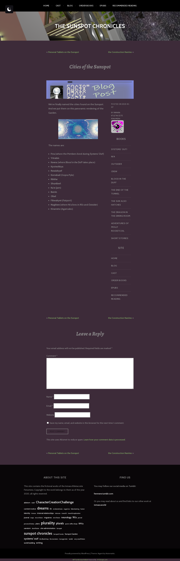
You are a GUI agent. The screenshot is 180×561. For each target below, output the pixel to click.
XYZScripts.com (102, 560)
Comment (51, 356)
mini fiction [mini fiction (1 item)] (56, 518)
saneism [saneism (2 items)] (27, 528)
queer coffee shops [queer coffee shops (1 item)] (71, 524)
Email (49, 405)
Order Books (86, 6)
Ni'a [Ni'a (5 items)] (75, 517)
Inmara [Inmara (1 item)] (33, 513)
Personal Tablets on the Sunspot (63, 52)
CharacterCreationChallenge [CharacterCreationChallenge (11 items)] (55, 502)
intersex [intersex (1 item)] (57, 513)
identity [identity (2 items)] (27, 513)
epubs (103, 6)
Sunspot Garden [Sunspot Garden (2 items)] (71, 534)
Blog (70, 6)
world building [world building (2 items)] (29, 543)
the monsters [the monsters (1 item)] (54, 539)
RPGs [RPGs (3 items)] (81, 523)
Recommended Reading (125, 6)
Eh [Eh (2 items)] (51, 509)
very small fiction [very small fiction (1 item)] (79, 539)
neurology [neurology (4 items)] (66, 517)
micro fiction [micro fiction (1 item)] (39, 518)
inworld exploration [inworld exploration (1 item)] (74, 513)
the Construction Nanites (120, 52)
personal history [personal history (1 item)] (29, 524)
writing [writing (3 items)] (39, 543)
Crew (114, 171)
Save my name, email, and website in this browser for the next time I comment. (87, 423)
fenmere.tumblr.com (103, 493)
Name (49, 396)
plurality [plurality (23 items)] (48, 523)
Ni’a (113, 156)
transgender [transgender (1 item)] (63, 539)
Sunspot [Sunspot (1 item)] (59, 528)
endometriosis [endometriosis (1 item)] (58, 509)
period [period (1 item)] (80, 518)
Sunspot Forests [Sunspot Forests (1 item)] (58, 534)
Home (46, 6)
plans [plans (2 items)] (38, 524)
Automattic (110, 553)
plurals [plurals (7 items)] (60, 523)
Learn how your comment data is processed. (104, 439)
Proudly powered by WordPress (77, 553)
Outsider (116, 164)
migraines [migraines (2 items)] (48, 518)
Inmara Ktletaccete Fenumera (117, 115)
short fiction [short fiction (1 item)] (35, 528)
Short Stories (119, 238)
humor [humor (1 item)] (82, 509)
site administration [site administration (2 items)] (47, 528)
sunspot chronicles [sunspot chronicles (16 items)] (38, 533)
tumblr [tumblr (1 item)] (71, 539)
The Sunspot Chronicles (90, 26)
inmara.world (100, 505)
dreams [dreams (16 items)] (43, 508)
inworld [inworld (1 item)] (64, 513)
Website (50, 415)
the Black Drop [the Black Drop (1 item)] (44, 539)
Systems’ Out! (119, 149)
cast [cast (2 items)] (33, 503)
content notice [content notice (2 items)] (30, 509)
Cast (58, 6)
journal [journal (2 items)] (26, 518)
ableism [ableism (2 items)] (27, 503)
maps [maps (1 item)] (32, 518)
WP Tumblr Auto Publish (80, 560)
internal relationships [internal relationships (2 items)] (45, 513)
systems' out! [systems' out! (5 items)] (31, 538)
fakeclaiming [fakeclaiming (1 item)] (75, 509)
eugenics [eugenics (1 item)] (67, 509)
